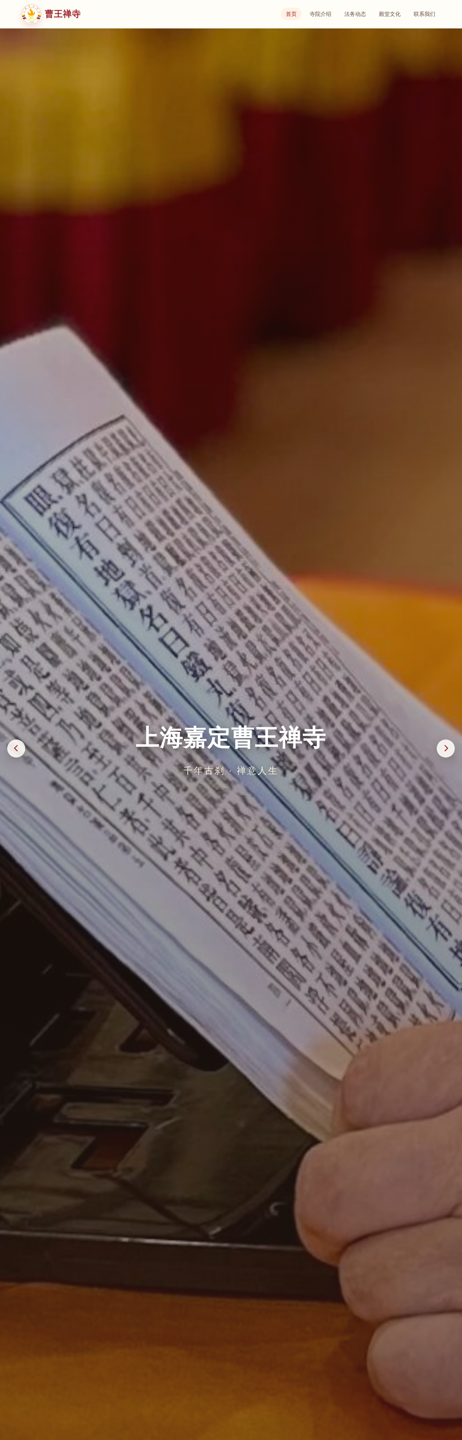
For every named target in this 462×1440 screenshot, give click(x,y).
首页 (291, 14)
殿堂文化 (390, 14)
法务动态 (355, 14)
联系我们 (424, 14)
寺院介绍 (320, 14)
